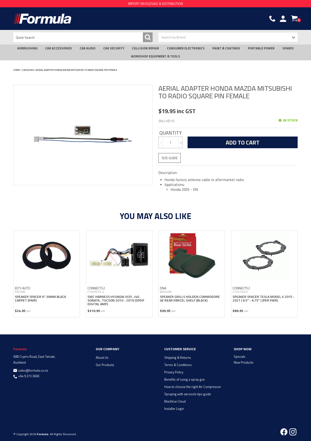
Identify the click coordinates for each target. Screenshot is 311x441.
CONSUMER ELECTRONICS (186, 48)
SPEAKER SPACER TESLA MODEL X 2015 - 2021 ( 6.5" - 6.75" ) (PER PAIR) (263, 298)
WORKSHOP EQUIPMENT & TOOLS (155, 56)
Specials (239, 356)
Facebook (283, 431)
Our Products (105, 364)
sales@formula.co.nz (33, 370)
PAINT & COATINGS (226, 48)
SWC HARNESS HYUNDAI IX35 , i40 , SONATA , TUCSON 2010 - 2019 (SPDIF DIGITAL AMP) (115, 300)
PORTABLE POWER (261, 48)
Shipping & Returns (177, 357)
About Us (102, 357)
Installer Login (174, 408)
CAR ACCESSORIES (58, 48)
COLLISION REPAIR (145, 48)
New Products (243, 361)
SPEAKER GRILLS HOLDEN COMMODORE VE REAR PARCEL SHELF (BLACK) (190, 298)
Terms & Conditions (178, 364)
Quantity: (170, 132)
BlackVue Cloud (175, 400)
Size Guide (170, 157)
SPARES (288, 48)
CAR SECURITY (113, 48)
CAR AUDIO (87, 48)
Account (283, 19)
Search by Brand (173, 37)
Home (16, 70)
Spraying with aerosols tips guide (187, 393)
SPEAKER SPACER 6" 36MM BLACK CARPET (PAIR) (40, 298)
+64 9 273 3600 (28, 375)
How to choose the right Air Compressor (192, 386)
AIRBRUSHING (27, 48)
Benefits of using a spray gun (184, 379)
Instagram (292, 431)
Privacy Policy (173, 371)
